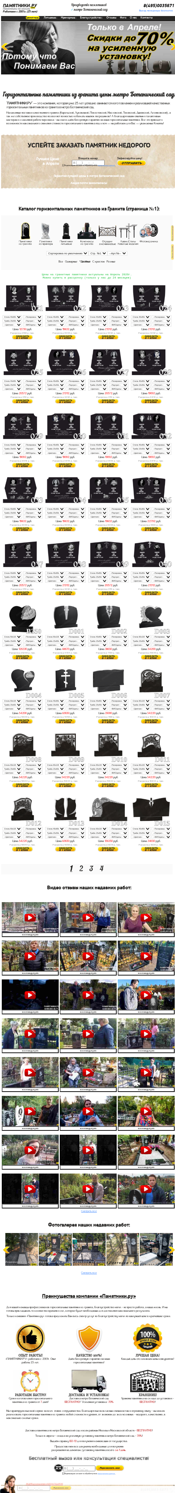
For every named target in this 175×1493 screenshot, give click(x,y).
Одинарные (71, 261)
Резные (111, 261)
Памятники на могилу (16, 9)
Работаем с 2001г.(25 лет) (20, 12)
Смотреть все (89, 1211)
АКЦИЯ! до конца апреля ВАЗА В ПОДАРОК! (44, 1484)
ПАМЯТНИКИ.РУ (20, 6)
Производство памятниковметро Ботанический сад (89, 7)
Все (61, 261)
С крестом (98, 261)
